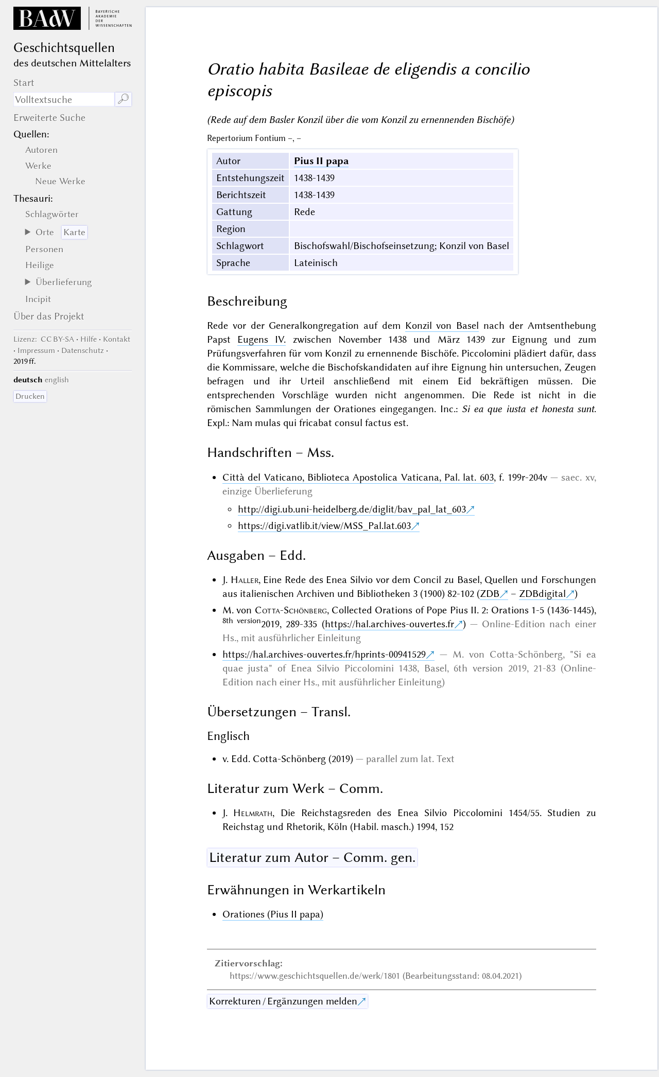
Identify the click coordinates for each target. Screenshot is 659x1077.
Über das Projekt (48, 316)
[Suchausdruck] (64, 99)
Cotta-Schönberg (291, 610)
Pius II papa (321, 161)
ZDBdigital (542, 593)
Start (23, 83)
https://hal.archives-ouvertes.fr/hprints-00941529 (324, 654)
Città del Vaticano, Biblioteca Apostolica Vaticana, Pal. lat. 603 (358, 477)
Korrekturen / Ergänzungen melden (283, 1001)
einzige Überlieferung (267, 491)
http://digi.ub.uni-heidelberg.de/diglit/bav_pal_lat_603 (352, 509)
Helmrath (252, 813)
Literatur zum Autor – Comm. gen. (312, 857)
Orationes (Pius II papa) (272, 914)
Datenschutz (82, 350)
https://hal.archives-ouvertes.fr (389, 624)
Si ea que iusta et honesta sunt (528, 409)
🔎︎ (123, 99)
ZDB (489, 593)
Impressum (36, 350)
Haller (244, 580)
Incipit (38, 299)
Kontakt (116, 339)
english (57, 379)
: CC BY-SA (43, 339)
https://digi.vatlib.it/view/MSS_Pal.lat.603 (324, 526)
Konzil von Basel (442, 325)
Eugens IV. (261, 339)
